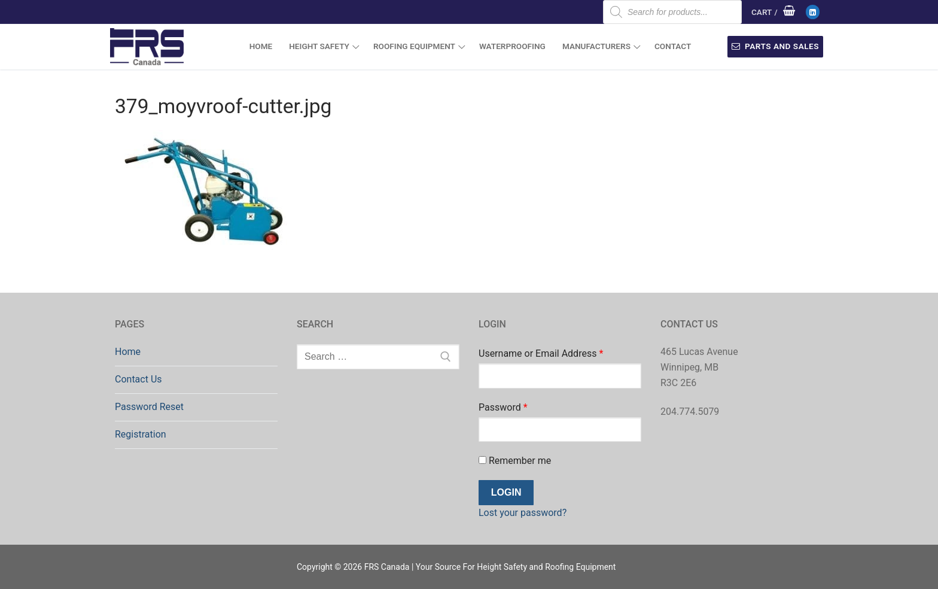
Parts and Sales (775, 46)
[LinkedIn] (813, 12)
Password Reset (149, 406)
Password (503, 407)
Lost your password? (523, 512)
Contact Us (138, 379)
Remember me (515, 460)
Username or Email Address (541, 353)
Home (128, 351)
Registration (140, 434)
